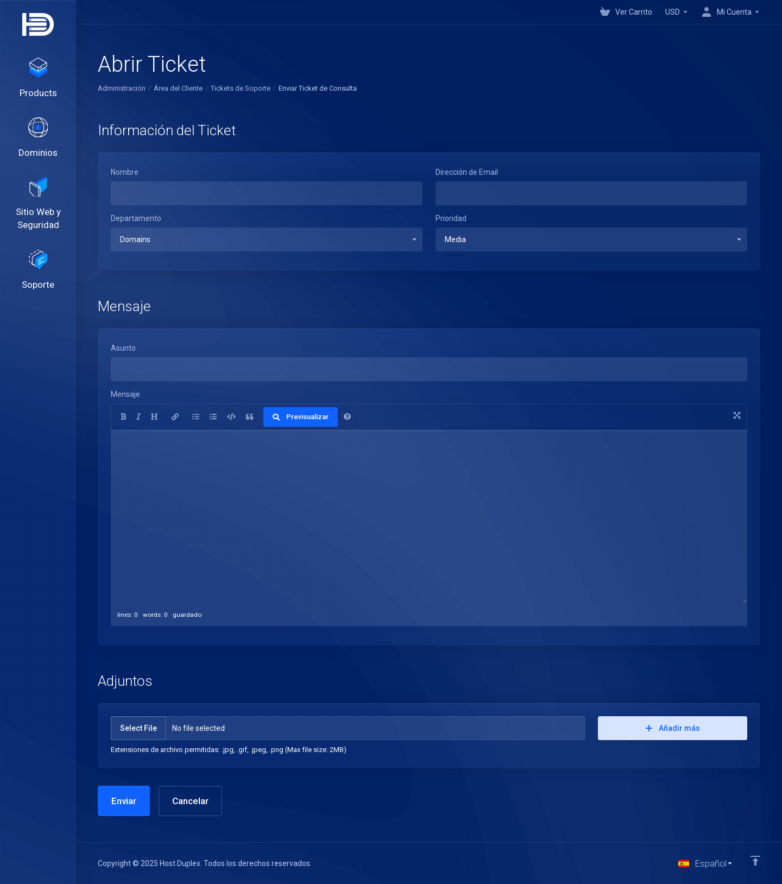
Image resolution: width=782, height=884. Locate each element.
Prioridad (451, 218)
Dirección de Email (467, 172)
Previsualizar (301, 417)
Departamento (136, 218)
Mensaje (125, 394)
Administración (122, 88)
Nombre (124, 172)
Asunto (123, 348)
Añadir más (673, 728)
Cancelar (190, 800)
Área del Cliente (178, 88)
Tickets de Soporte (240, 88)
